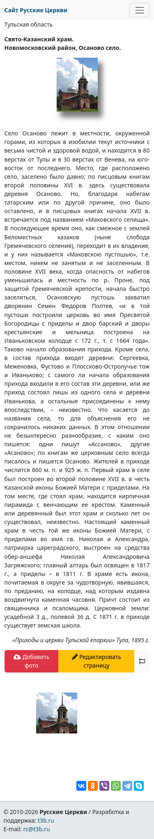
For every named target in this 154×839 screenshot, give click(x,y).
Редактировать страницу (96, 661)
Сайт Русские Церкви (36, 10)
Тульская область (29, 24)
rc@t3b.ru (36, 829)
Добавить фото (31, 661)
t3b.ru (46, 820)
